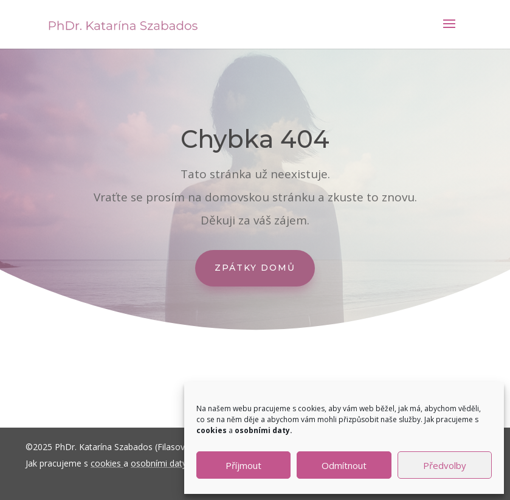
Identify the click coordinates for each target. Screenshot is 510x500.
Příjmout (243, 465)
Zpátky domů (255, 267)
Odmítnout (344, 465)
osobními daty (159, 463)
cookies (106, 463)
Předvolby (444, 465)
